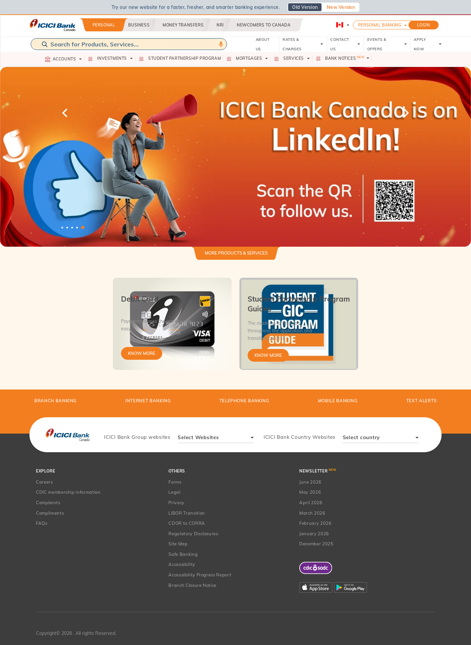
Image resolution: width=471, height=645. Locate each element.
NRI (220, 25)
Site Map (177, 543)
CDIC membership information (68, 492)
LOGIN (423, 25)
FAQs (41, 523)
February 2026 (315, 523)
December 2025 (316, 543)
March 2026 (312, 513)
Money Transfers (183, 25)
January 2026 (314, 533)
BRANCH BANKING (55, 400)
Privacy (176, 502)
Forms (174, 482)
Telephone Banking (244, 400)
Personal (104, 25)
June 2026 (310, 482)
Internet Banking (148, 400)
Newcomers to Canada (263, 25)
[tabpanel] (235, 157)
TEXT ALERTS (421, 400)
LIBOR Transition (186, 513)
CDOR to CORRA (186, 523)
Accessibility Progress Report (199, 574)
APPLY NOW (428, 44)
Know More (141, 353)
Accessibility (181, 564)
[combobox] (216, 438)
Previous (65, 112)
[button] (235, 157)
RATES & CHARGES (303, 44)
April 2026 (311, 502)
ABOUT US (263, 44)
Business (138, 25)
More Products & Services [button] (236, 253)
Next (405, 112)
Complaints (48, 502)
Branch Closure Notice (192, 585)
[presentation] (68, 434)
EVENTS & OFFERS (387, 44)
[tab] (236, 256)
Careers (44, 482)
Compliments (50, 513)
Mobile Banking (338, 400)
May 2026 (310, 492)
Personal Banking (380, 25)
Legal (174, 492)
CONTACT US (345, 44)
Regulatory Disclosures (193, 533)
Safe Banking (183, 554)
